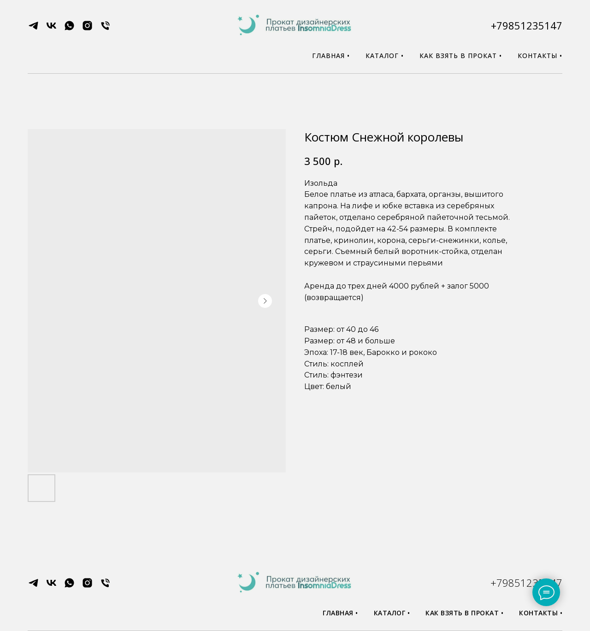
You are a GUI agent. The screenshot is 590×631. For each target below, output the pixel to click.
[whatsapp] (69, 29)
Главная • (331, 55)
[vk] (51, 29)
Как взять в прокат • (460, 55)
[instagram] (87, 29)
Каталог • (385, 55)
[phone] (105, 29)
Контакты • (540, 55)
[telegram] (33, 29)
